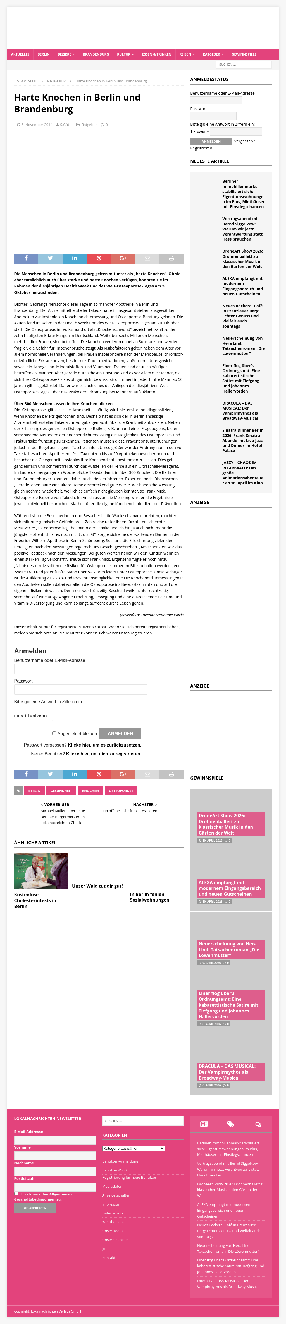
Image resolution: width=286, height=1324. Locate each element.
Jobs (105, 1248)
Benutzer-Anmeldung (120, 1161)
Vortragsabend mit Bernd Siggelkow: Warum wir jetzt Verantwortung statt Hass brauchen (242, 229)
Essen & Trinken (156, 54)
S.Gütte (66, 124)
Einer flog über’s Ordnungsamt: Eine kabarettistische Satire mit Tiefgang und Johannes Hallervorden (241, 378)
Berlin (43, 54)
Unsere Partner (115, 1239)
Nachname (24, 1162)
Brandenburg (96, 54)
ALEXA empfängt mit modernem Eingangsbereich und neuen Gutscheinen (242, 286)
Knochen (90, 790)
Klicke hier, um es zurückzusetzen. (104, 745)
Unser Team (112, 1230)
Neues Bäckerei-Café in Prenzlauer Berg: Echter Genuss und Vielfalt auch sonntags (242, 316)
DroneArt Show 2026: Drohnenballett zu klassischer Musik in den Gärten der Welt (242, 258)
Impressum (111, 1204)
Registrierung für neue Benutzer (129, 1177)
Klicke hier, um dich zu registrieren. (103, 754)
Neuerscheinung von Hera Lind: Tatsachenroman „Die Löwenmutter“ (243, 346)
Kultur (123, 54)
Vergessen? (244, 141)
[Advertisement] (232, 732)
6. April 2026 (211, 1024)
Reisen (185, 54)
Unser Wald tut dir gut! (97, 886)
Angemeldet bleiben (77, 733)
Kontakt (108, 1257)
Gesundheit (61, 790)
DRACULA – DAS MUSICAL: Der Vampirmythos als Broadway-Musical (240, 410)
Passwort (23, 681)
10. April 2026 (212, 840)
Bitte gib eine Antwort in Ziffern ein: (48, 701)
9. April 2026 (211, 963)
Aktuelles (20, 54)
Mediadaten (112, 1186)
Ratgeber (211, 54)
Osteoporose (121, 790)
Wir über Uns (113, 1221)
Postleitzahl (24, 1178)
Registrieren (201, 148)
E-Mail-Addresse (28, 1131)
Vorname (22, 1147)
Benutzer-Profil (115, 1170)
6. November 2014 (37, 124)
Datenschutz (112, 1213)
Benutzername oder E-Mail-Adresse (49, 660)
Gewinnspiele (244, 54)
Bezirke (64, 54)
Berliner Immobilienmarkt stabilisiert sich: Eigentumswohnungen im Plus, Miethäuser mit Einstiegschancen (243, 194)
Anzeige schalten (116, 1195)
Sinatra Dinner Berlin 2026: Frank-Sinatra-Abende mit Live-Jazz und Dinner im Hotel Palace (242, 440)
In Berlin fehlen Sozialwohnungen (150, 897)
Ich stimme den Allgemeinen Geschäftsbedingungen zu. (43, 1197)
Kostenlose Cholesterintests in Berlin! (35, 900)
